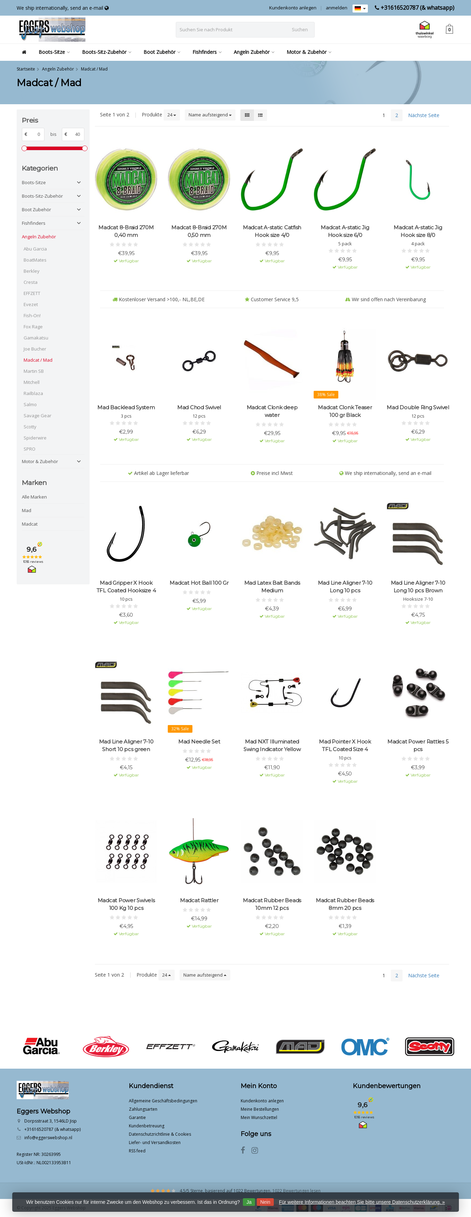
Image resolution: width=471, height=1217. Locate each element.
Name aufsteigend (210, 115)
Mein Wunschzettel (259, 1117)
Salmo (30, 404)
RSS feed (137, 1151)
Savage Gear (37, 415)
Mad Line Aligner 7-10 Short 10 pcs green (126, 745)
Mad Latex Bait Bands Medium (272, 586)
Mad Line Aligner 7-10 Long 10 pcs (345, 586)
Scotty (30, 427)
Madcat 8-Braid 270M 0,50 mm (198, 231)
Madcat (30, 524)
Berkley (32, 271)
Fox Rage (33, 326)
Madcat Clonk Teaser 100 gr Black (345, 411)
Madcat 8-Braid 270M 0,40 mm (126, 231)
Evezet (31, 304)
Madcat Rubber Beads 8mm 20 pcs (345, 904)
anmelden (336, 8)
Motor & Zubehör (309, 52)
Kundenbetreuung (146, 1126)
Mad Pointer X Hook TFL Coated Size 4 (345, 745)
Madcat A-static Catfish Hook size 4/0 (272, 231)
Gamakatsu (36, 338)
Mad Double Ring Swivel (418, 407)
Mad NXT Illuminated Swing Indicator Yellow (272, 745)
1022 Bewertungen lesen (296, 1191)
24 (171, 115)
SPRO (29, 449)
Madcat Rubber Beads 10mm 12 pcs (272, 904)
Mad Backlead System (126, 407)
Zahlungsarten (143, 1109)
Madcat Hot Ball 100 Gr (199, 582)
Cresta (31, 282)
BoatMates (35, 260)
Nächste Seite (423, 115)
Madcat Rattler (199, 900)
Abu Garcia (35, 249)
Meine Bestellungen (260, 1109)
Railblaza (33, 393)
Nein (265, 1202)
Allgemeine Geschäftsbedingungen (163, 1101)
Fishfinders (207, 52)
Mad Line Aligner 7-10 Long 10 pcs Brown (418, 586)
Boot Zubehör (161, 52)
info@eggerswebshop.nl (48, 1138)
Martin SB (34, 371)
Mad (26, 510)
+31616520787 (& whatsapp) (417, 7)
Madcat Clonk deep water (272, 411)
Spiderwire (35, 438)
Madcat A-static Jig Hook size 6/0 (345, 231)
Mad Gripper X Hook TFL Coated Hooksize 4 (126, 586)
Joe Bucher (35, 349)
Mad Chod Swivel (199, 407)
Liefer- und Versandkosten (155, 1142)
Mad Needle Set (199, 741)
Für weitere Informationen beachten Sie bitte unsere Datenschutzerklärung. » (362, 1202)
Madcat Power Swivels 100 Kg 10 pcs (126, 904)
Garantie (137, 1117)
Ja (248, 1202)
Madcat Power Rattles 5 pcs (418, 745)
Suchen (300, 29)
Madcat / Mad (38, 360)
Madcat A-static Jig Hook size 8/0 (418, 231)
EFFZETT (32, 293)
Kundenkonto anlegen (292, 8)
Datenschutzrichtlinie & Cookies (160, 1134)
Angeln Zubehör (254, 52)
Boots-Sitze (54, 52)
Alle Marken (34, 497)
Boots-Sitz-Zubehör (106, 52)
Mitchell (32, 382)
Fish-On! (32, 315)
